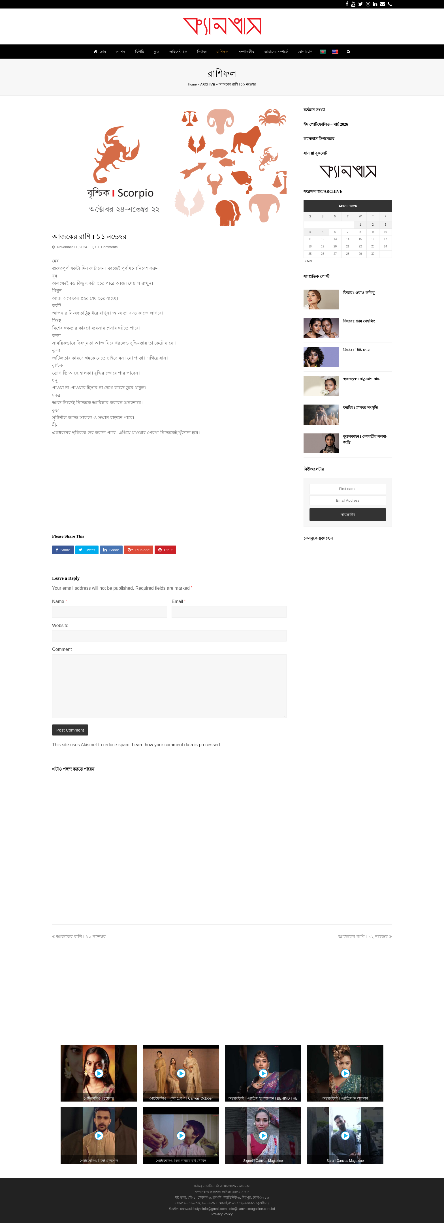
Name (59, 601)
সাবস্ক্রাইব (348, 514)
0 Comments (108, 247)
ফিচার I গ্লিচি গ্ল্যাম (356, 350)
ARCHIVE (207, 84)
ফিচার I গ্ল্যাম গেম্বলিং (359, 321)
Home (192, 84)
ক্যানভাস (244, 1186)
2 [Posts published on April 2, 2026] (373, 224)
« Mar (308, 261)
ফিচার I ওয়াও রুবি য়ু (359, 292)
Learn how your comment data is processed (176, 744)
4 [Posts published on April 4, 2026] (310, 232)
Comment (62, 649)
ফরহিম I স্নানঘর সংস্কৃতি (360, 407)
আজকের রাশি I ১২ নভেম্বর (365, 936)
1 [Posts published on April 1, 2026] (360, 224)
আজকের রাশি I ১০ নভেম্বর (79, 936)
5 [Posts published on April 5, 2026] (322, 232)
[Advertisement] (169, 481)
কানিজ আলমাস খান (235, 1192)
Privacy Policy (222, 1214)
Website (60, 625)
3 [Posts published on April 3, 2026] (385, 224)
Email (178, 601)
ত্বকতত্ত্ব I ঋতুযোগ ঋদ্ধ (361, 379)
